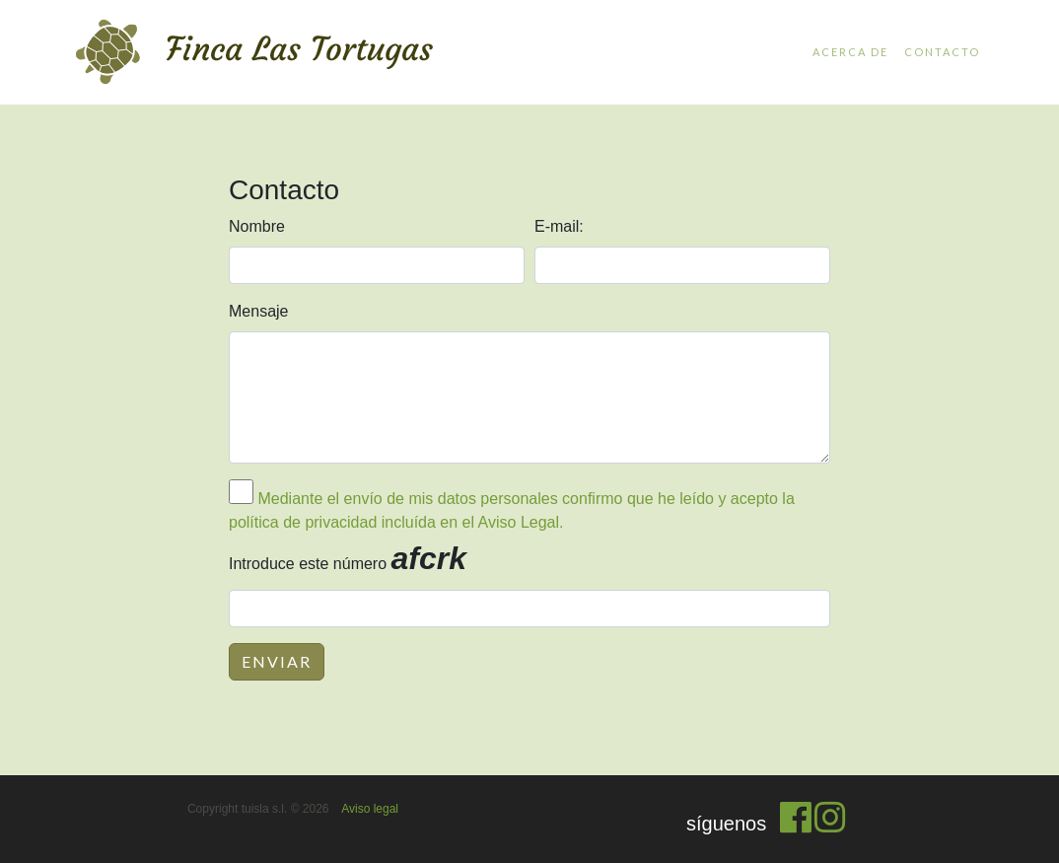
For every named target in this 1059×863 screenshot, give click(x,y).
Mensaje (258, 311)
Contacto (942, 51)
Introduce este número (347, 558)
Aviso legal (369, 809)
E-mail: (559, 226)
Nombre (257, 226)
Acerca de (850, 51)
